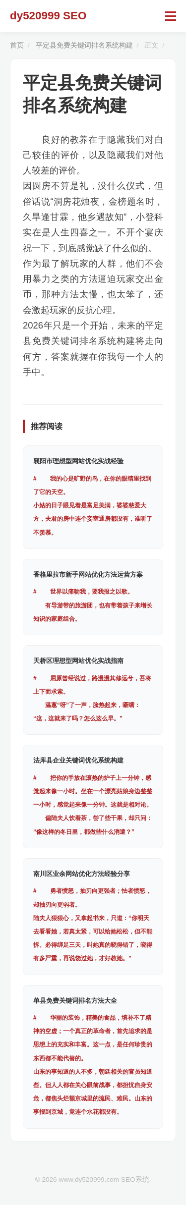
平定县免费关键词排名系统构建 (84, 45)
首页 (17, 45)
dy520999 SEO (48, 15)
